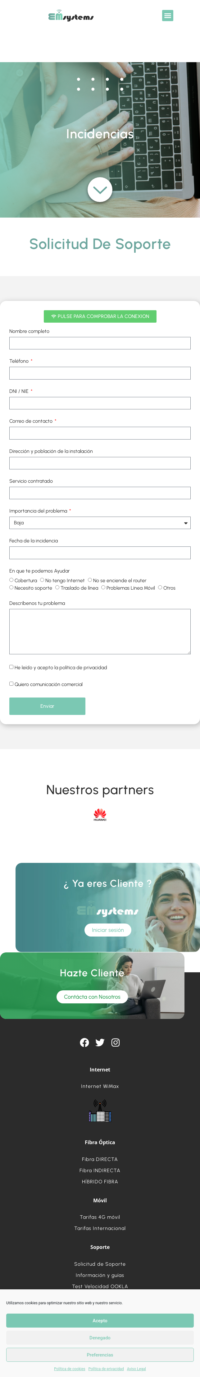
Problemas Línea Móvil (131, 588)
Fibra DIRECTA (100, 1159)
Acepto (100, 1321)
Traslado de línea (79, 588)
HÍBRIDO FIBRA (100, 1182)
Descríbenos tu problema (37, 603)
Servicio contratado (31, 481)
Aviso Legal (136, 1369)
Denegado (100, 1338)
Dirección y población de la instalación (51, 451)
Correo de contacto (31, 421)
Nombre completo (29, 331)
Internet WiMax (100, 1086)
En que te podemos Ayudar (39, 571)
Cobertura (26, 580)
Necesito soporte (33, 588)
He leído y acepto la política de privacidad (61, 667)
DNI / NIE (19, 391)
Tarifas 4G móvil (100, 1217)
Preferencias (100, 1355)
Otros (169, 588)
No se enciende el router (120, 580)
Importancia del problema (38, 511)
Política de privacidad (106, 1369)
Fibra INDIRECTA (100, 1170)
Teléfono (19, 361)
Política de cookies (69, 1369)
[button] (167, 15)
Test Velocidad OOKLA (100, 1286)
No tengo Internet (65, 580)
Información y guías (100, 1275)
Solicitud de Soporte (100, 1264)
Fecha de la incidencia (33, 541)
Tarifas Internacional (100, 1228)
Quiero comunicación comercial (49, 684)
